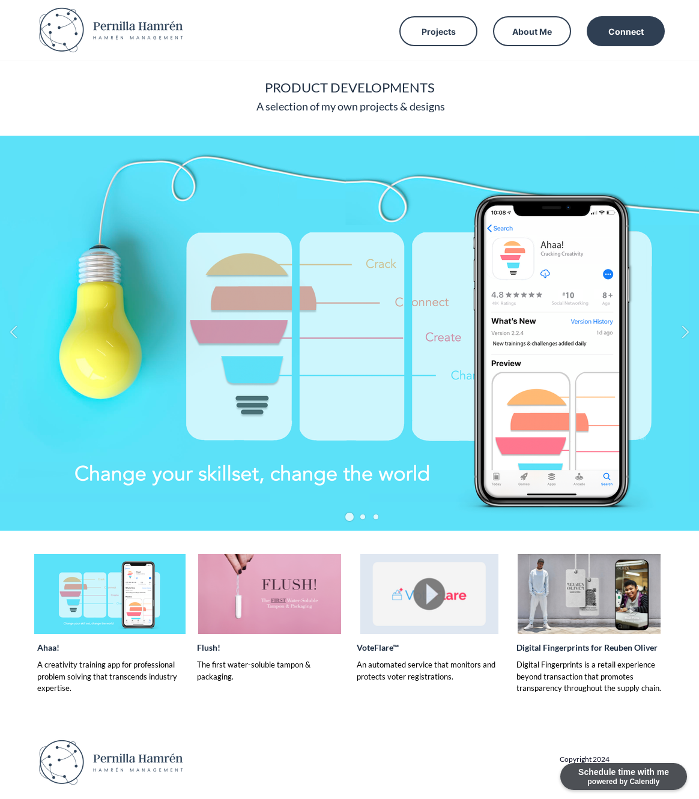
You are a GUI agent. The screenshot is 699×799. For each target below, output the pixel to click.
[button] (349, 517)
